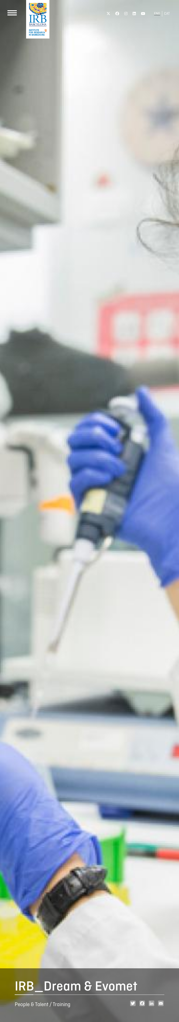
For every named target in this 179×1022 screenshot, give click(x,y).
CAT (167, 13)
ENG (157, 13)
